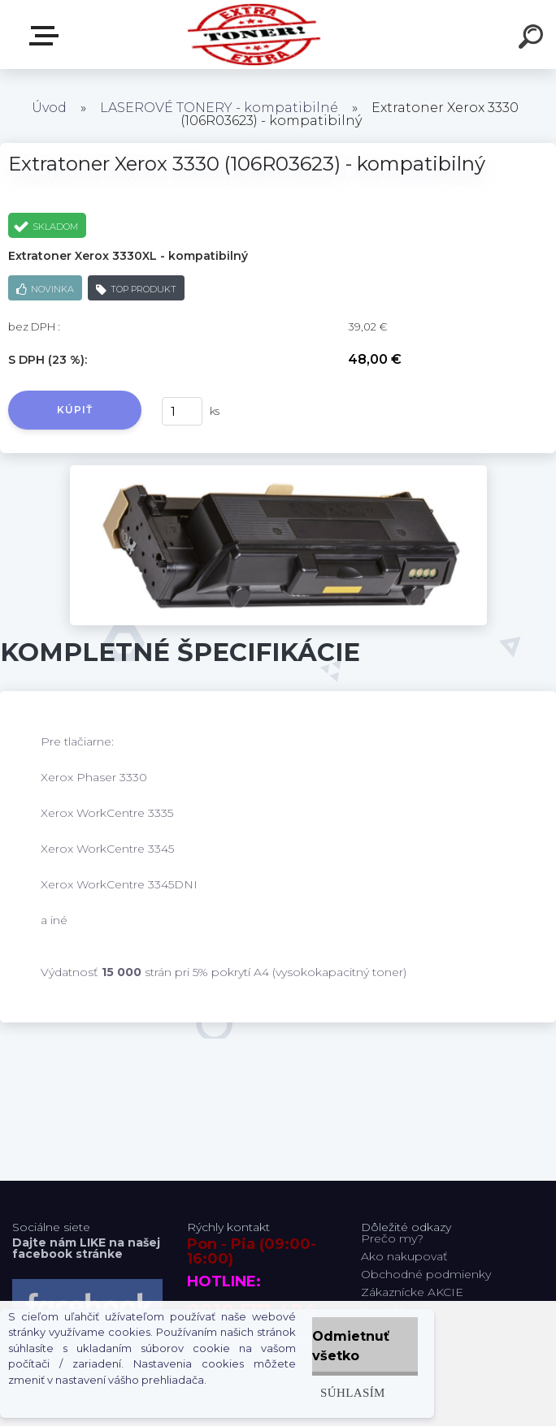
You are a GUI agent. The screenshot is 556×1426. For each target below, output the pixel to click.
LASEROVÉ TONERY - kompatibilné (219, 107)
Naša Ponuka (47, 35)
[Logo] (254, 34)
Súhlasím (352, 1392)
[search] (533, 39)
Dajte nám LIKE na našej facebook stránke (86, 1248)
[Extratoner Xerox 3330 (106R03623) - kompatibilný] (278, 471)
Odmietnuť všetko (350, 1346)
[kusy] (182, 411)
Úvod (49, 107)
